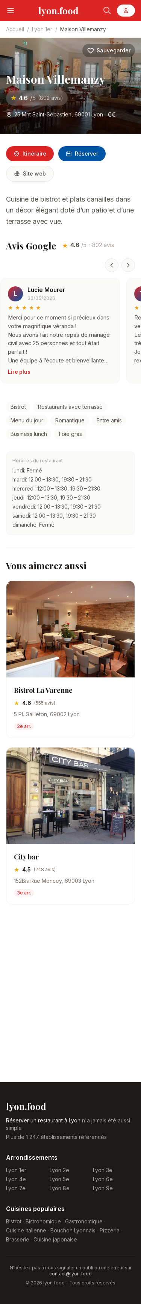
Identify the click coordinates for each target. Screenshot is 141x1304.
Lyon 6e (103, 1179)
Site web (30, 173)
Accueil (15, 29)
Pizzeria (110, 1230)
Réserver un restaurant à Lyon (43, 1120)
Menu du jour (27, 420)
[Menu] (10, 10)
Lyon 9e (103, 1188)
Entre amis (109, 420)
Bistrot (18, 407)
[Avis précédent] (111, 265)
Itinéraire (30, 153)
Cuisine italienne (26, 1230)
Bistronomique (43, 1221)
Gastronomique (84, 1221)
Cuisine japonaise (55, 1239)
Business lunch (29, 434)
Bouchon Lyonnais (73, 1230)
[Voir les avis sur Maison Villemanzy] (37, 97)
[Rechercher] (107, 10)
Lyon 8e (60, 1188)
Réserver (82, 153)
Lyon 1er (42, 29)
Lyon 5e (59, 1179)
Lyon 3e (102, 1170)
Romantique (70, 420)
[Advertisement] (70, 999)
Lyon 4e (16, 1179)
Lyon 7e (16, 1188)
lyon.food (58, 11)
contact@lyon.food (70, 1273)
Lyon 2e (59, 1170)
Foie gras (70, 434)
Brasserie (17, 1239)
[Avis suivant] (128, 265)
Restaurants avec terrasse (70, 407)
